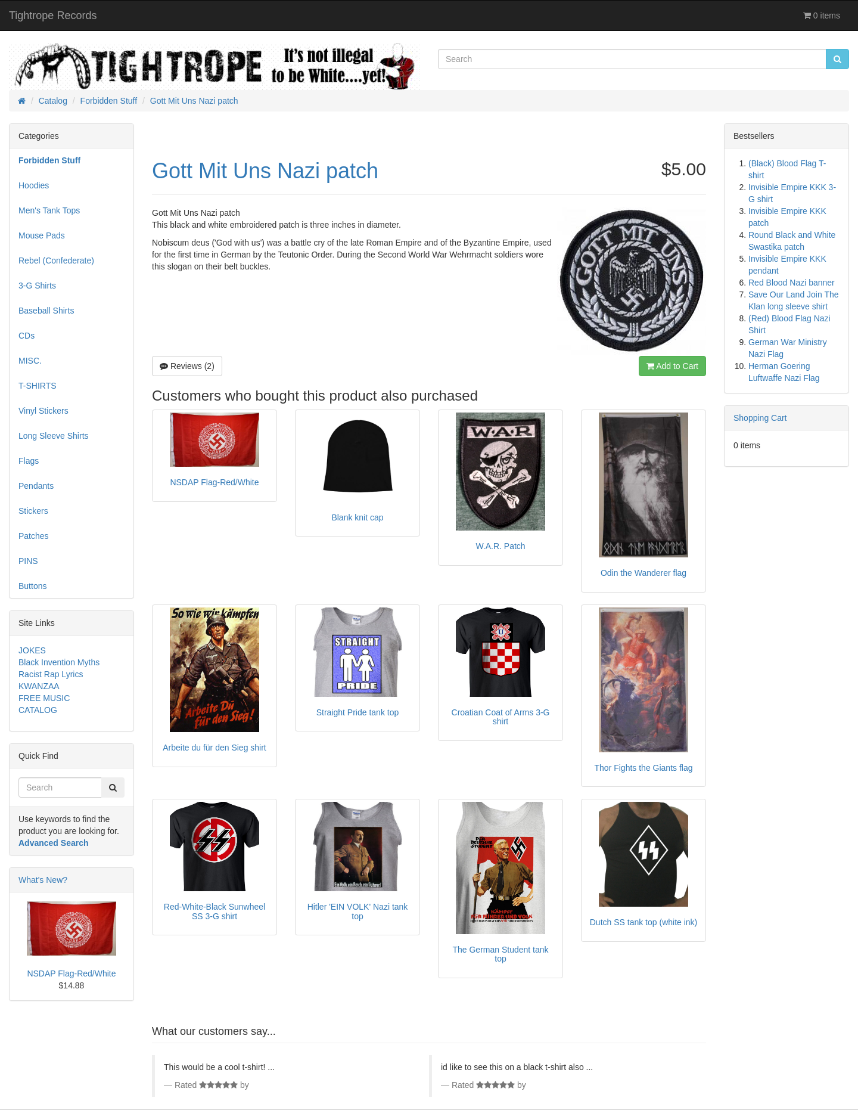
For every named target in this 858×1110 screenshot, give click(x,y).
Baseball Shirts (46, 310)
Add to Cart (672, 366)
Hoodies (33, 185)
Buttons (32, 586)
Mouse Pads (41, 235)
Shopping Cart (760, 418)
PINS (28, 561)
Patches (33, 536)
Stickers (33, 511)
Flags (28, 461)
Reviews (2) (187, 366)
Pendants (36, 486)
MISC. (30, 360)
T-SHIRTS (37, 385)
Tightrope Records (53, 15)
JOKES (32, 650)
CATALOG (37, 710)
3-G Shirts (37, 285)
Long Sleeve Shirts (53, 436)
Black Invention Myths (59, 662)
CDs (26, 335)
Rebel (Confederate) (56, 260)
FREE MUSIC (44, 698)
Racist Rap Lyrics (50, 674)
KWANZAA (39, 686)
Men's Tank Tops (49, 210)
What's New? (42, 880)
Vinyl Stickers (43, 411)
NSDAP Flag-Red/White (71, 973)
